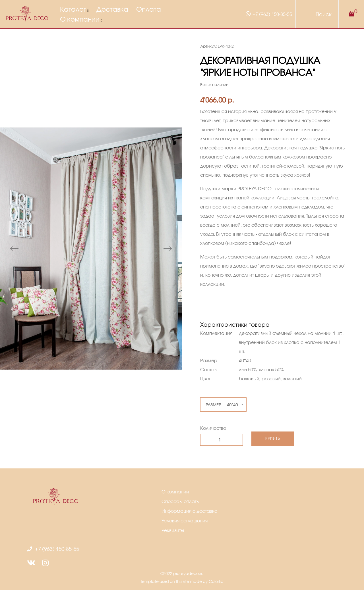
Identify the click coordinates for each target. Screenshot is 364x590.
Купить (272, 438)
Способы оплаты (181, 501)
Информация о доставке (189, 511)
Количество (213, 428)
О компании (80, 19)
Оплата (148, 9)
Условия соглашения (185, 520)
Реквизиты (173, 530)
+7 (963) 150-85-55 (268, 14)
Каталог (73, 9)
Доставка (112, 9)
